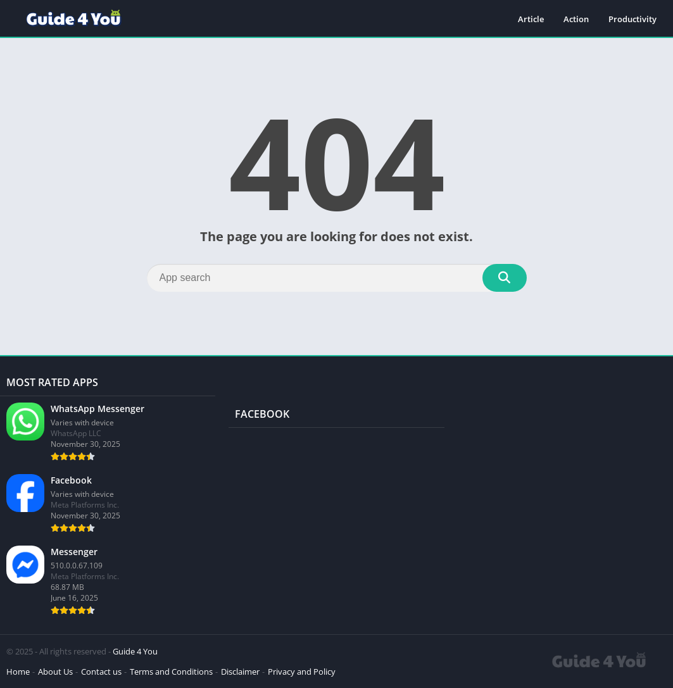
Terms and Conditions (171, 671)
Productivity (632, 19)
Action (576, 19)
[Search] (337, 278)
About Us (55, 671)
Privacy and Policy (302, 671)
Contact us (101, 671)
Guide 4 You (135, 651)
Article (531, 19)
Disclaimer (240, 671)
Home (18, 671)
